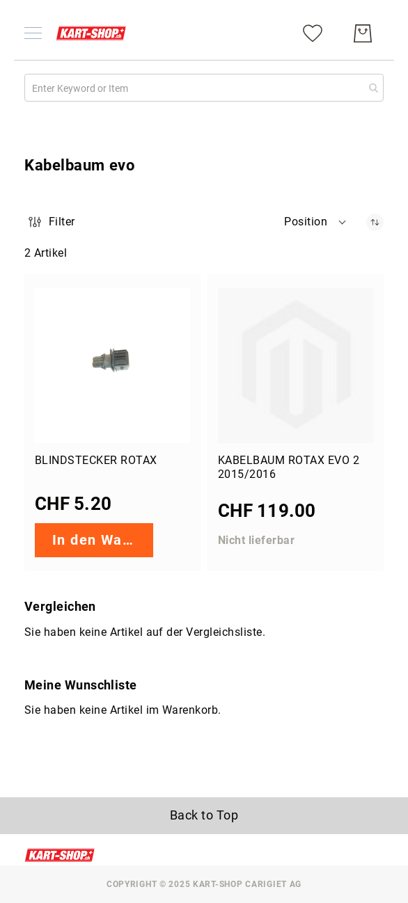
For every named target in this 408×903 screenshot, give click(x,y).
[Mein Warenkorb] (363, 33)
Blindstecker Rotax (96, 460)
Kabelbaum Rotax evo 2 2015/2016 (288, 467)
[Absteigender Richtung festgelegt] (375, 222)
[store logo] (91, 33)
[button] (316, 222)
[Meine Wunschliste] (313, 32)
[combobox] (204, 88)
